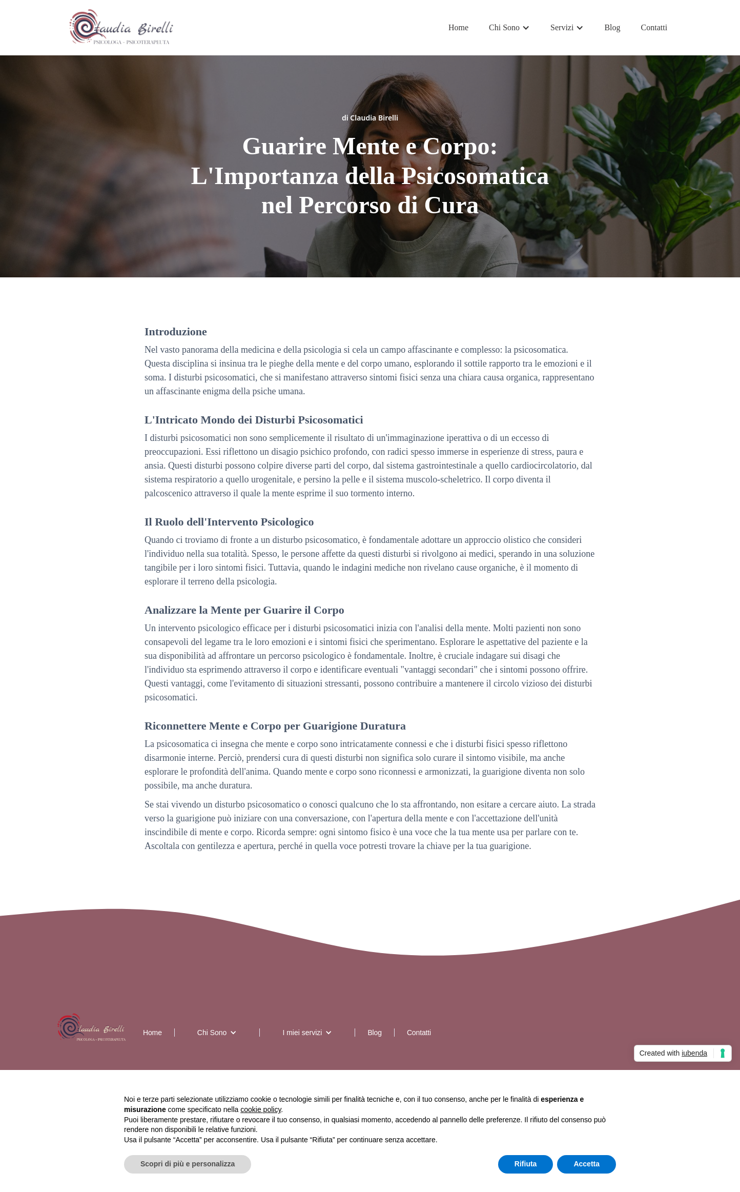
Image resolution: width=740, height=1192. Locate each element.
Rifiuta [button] (526, 1164)
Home (458, 27)
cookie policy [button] (260, 1109)
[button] (509, 27)
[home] (122, 28)
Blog (612, 27)
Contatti (654, 27)
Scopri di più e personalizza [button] (187, 1164)
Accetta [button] (586, 1164)
